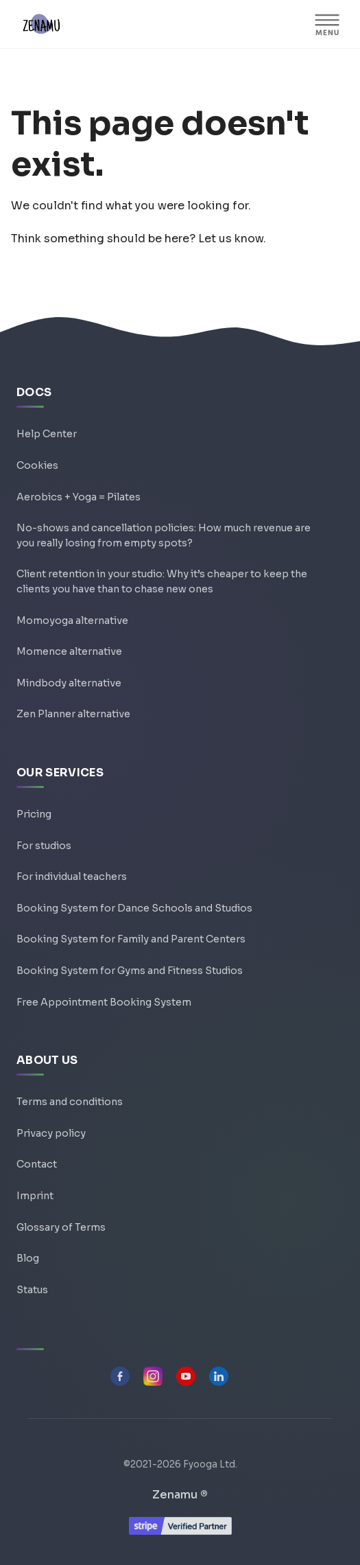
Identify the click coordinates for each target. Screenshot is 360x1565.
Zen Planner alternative (73, 714)
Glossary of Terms (61, 1227)
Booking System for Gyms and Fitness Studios (129, 970)
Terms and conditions (69, 1102)
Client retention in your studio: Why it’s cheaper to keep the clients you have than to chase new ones (161, 581)
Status (32, 1290)
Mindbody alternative (68, 683)
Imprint (34, 1196)
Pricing (33, 814)
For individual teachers (71, 876)
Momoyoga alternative (72, 620)
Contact (36, 1164)
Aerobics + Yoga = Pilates (78, 497)
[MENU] (327, 24)
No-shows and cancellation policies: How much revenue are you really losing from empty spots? (163, 535)
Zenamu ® (180, 1494)
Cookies (37, 465)
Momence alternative (69, 651)
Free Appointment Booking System (103, 1002)
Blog (27, 1258)
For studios (43, 845)
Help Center (46, 434)
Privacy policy (51, 1133)
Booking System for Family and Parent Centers (130, 939)
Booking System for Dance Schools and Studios (134, 908)
